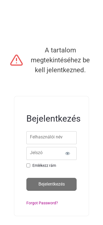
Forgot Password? (42, 203)
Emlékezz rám (44, 165)
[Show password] (68, 153)
